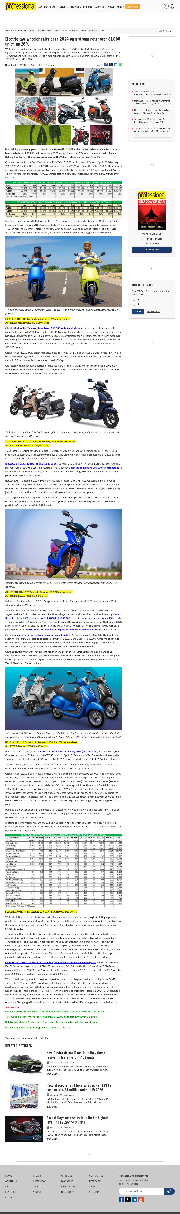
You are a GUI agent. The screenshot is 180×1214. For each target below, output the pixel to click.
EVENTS (37, 1175)
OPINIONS (87, 6)
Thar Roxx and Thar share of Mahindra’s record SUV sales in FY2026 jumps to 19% (152, 131)
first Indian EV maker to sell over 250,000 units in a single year (48, 328)
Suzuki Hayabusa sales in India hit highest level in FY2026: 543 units (78, 1120)
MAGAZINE (67, 1181)
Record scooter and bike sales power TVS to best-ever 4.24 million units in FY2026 (79, 1087)
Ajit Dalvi (53, 1062)
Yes (139, 299)
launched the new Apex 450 (97, 617)
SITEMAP (94, 1191)
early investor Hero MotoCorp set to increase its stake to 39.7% (62, 629)
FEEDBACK (95, 1181)
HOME (8, 1175)
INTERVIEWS (75, 6)
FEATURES (63, 6)
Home (9, 30)
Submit (138, 311)
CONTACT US (96, 1175)
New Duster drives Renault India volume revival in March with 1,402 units (76, 1055)
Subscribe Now (151, 249)
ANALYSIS (99, 6)
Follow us (165, 31)
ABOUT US (11, 1181)
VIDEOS (111, 6)
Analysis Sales (21, 30)
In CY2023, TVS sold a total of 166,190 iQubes (30, 463)
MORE (119, 6)
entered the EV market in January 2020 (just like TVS (67, 751)
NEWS (52, 6)
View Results (153, 311)
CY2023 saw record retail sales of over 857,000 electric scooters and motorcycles (50, 962)
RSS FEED (10, 1197)
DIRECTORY (67, 1191)
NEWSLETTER (68, 1186)
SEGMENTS (42, 6)
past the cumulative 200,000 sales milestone (94, 467)
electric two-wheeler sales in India (29, 1037)
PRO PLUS (132, 6)
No (138, 304)
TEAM (92, 1186)
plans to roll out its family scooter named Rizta (42, 634)
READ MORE (53, 1074)
